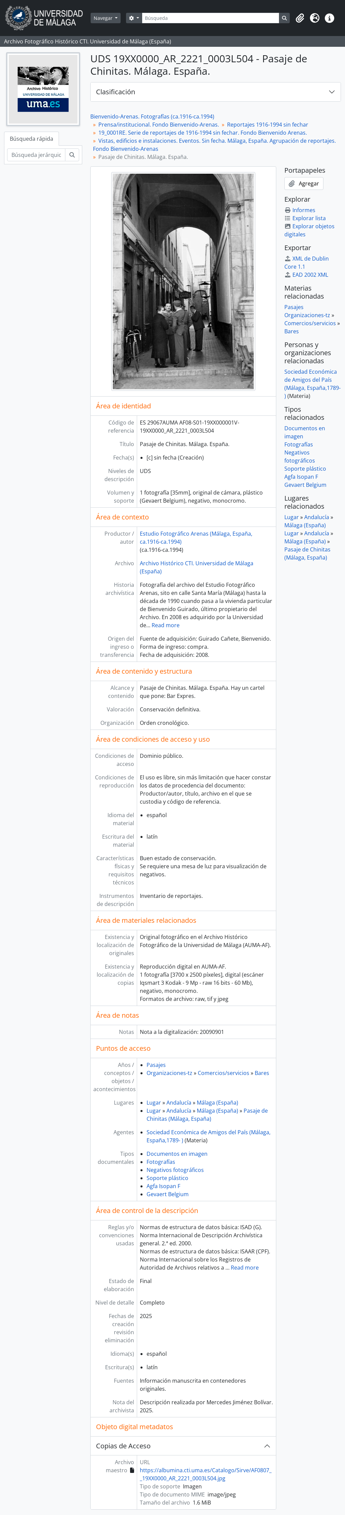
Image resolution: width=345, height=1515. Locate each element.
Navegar (104, 18)
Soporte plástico (167, 1178)
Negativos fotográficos (175, 1170)
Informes (299, 210)
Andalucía (178, 1102)
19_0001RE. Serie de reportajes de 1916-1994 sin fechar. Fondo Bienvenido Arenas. (202, 132)
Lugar (154, 1102)
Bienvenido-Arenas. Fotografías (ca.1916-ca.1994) (152, 116)
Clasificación (115, 91)
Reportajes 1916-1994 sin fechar (267, 124)
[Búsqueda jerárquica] (36, 154)
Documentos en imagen (177, 1153)
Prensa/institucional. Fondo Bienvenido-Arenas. (158, 124)
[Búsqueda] (210, 18)
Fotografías (161, 1162)
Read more (166, 625)
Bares (262, 1073)
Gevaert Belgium (168, 1194)
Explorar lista (305, 218)
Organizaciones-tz (169, 1073)
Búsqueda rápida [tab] (31, 138)
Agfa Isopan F (163, 1186)
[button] (299, 18)
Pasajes (156, 1065)
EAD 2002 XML (306, 274)
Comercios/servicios (223, 1073)
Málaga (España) (217, 1102)
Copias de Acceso (123, 1445)
